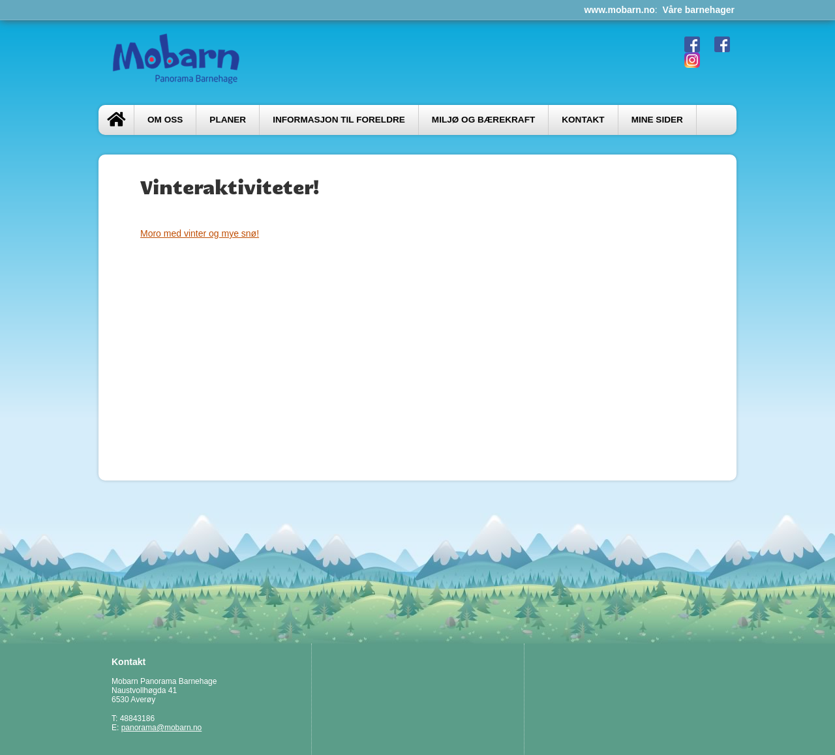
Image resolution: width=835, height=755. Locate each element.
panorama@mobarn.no (161, 727)
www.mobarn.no (619, 10)
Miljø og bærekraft (483, 120)
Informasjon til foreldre (339, 120)
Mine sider (657, 120)
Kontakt (583, 120)
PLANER (227, 120)
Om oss (165, 120)
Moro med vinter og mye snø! (199, 233)
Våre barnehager (699, 10)
